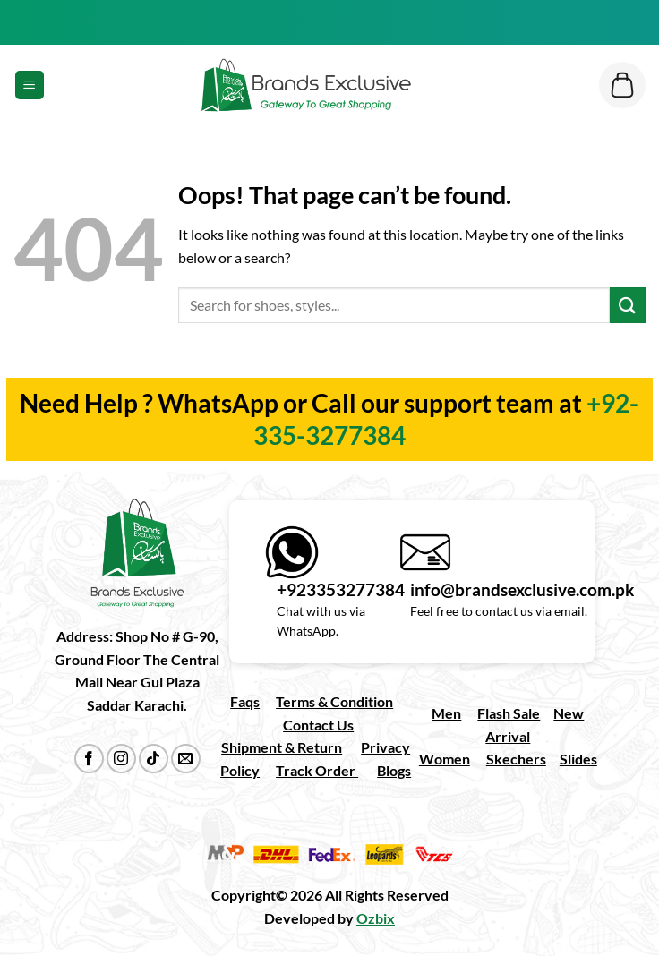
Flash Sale (508, 712)
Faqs (245, 701)
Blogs (394, 770)
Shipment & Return (281, 746)
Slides (578, 758)
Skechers (516, 758)
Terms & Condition (334, 701)
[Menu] (29, 85)
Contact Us (318, 724)
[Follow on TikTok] (153, 758)
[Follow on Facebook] (89, 758)
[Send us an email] (186, 758)
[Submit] (628, 304)
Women (444, 758)
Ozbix (375, 917)
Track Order (317, 770)
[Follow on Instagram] (121, 758)
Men (446, 712)
